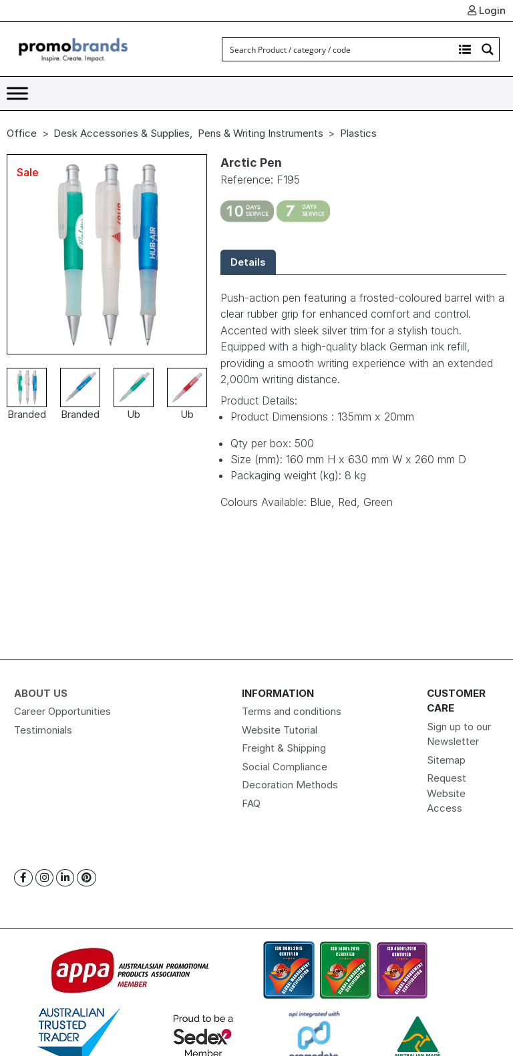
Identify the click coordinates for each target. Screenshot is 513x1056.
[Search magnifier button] (487, 49)
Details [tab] (248, 262)
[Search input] (339, 49)
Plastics (358, 133)
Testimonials (43, 730)
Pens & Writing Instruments (260, 133)
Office (22, 133)
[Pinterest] (86, 878)
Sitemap (446, 760)
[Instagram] (44, 878)
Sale (28, 172)
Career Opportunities (62, 711)
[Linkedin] (65, 878)
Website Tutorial (279, 730)
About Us (40, 693)
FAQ (251, 803)
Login (487, 10)
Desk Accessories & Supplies (121, 133)
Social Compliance (284, 766)
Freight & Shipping (284, 748)
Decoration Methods (290, 784)
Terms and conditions (291, 711)
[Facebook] (23, 878)
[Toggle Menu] (17, 93)
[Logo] (73, 48)
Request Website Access (446, 793)
